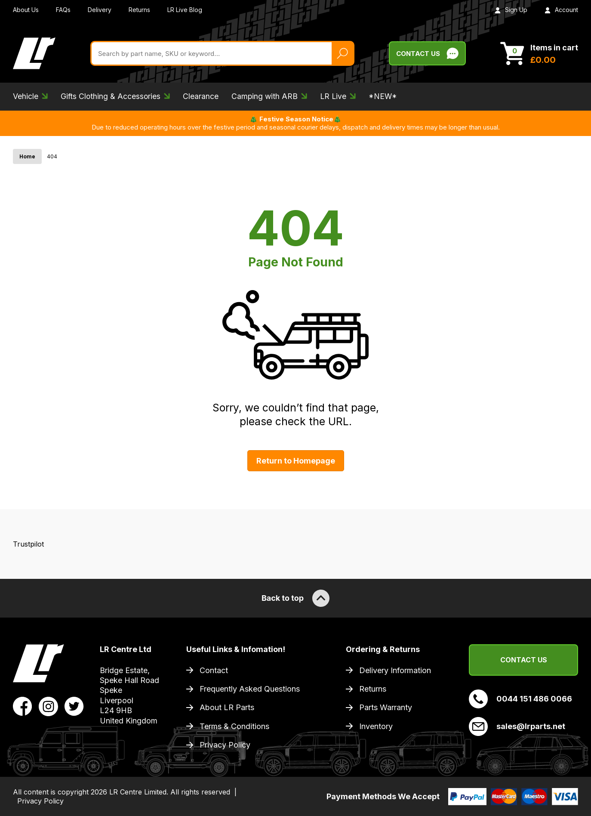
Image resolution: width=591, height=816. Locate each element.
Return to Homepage (295, 460)
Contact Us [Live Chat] (427, 53)
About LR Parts (227, 707)
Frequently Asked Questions (250, 688)
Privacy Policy (225, 744)
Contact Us (523, 659)
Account (561, 9)
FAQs (63, 9)
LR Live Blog (184, 9)
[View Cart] (539, 53)
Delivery (99, 9)
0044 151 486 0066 (520, 698)
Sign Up (511, 9)
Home (27, 156)
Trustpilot (28, 24)
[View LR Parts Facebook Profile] (22, 706)
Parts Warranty (385, 707)
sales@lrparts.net (517, 726)
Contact (214, 670)
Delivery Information (395, 670)
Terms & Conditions (234, 726)
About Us (26, 9)
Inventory (376, 726)
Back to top (295, 598)
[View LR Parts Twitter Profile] (74, 706)
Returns (139, 9)
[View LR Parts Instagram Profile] (48, 706)
